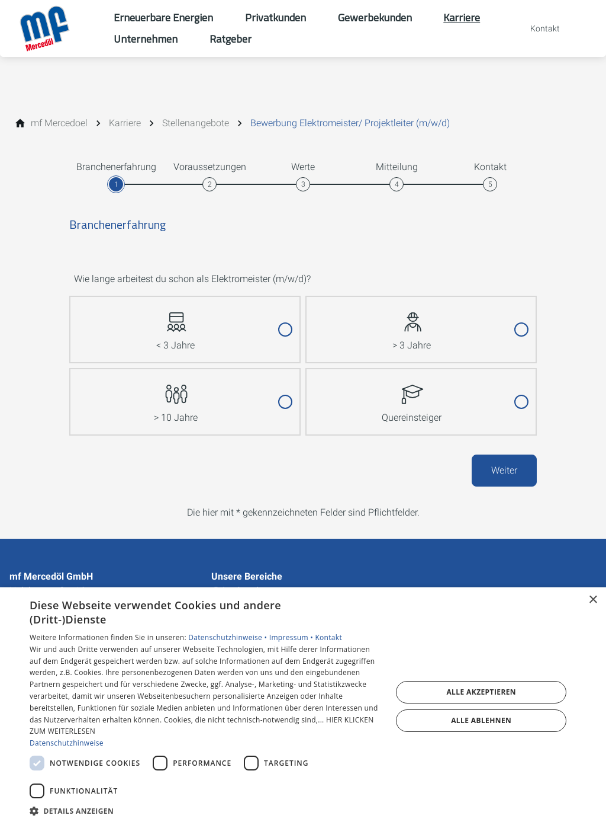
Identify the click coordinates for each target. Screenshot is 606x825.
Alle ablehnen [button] (481, 720)
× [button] (592, 600)
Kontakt (328, 637)
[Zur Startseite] (57, 28)
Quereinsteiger (411, 396)
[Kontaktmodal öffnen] (536, 28)
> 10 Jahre (176, 396)
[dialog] (303, 706)
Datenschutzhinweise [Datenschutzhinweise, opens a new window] (67, 743)
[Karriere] (125, 123)
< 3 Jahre (175, 324)
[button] (205, 810)
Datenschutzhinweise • (228, 637)
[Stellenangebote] (195, 123)
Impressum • (292, 637)
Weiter (504, 470)
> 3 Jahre (411, 324)
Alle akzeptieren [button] (481, 692)
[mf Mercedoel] (59, 123)
